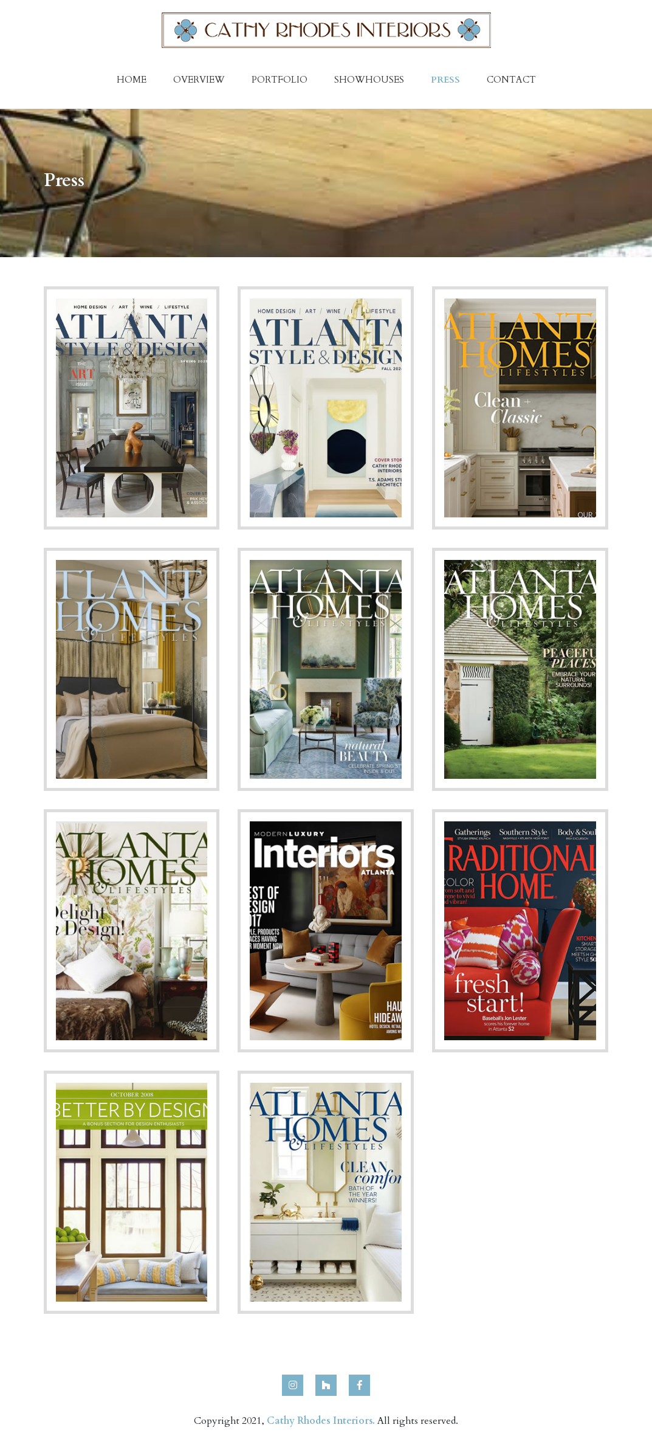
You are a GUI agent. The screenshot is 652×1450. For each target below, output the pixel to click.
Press (445, 80)
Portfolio (279, 80)
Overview (199, 80)
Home (131, 80)
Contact (511, 80)
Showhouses (369, 80)
